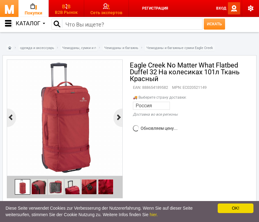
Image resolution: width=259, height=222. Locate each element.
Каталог (30, 23)
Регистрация (155, 8)
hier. (154, 214)
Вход (221, 8)
